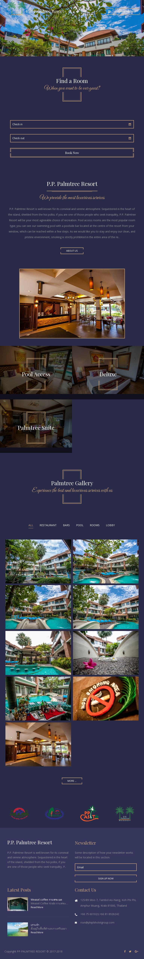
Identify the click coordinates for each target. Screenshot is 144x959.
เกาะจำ (35, 925)
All (30, 525)
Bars (66, 525)
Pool (79, 525)
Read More (37, 907)
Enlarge (38, 561)
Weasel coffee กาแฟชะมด (46, 899)
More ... (72, 780)
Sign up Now (106, 878)
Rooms (95, 525)
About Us (72, 250)
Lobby (110, 525)
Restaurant (48, 525)
